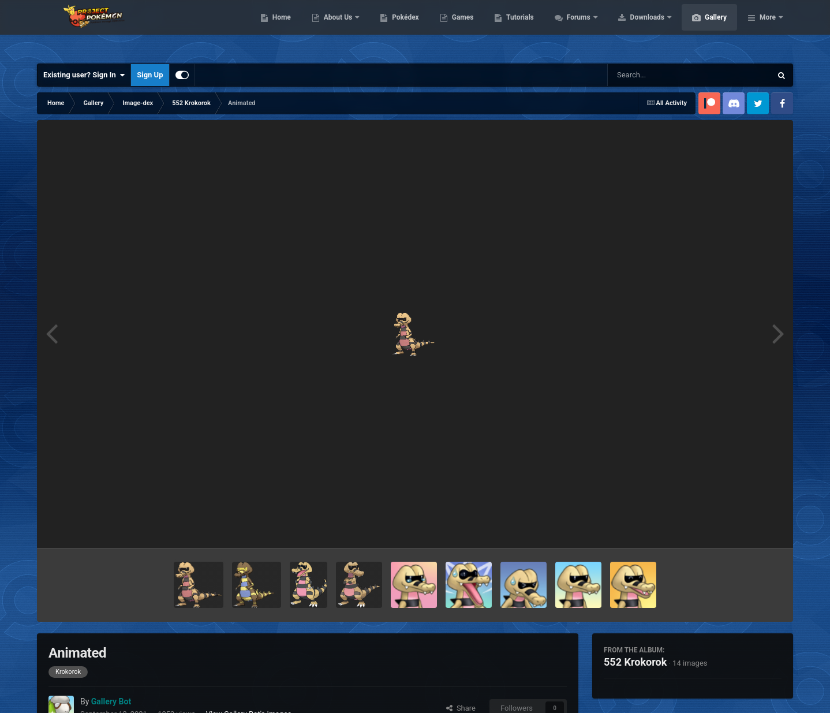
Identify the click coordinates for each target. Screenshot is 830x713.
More (767, 29)
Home (336, 29)
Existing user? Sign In (84, 75)
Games (517, 29)
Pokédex (460, 29)
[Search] (660, 75)
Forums (634, 29)
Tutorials (574, 29)
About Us (393, 29)
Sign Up (150, 74)
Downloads (702, 29)
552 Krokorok (635, 662)
